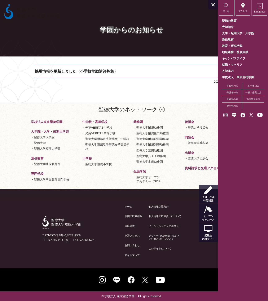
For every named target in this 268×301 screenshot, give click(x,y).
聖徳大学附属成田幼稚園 (130, 139)
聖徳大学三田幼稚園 (127, 150)
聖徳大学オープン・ (127, 179)
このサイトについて (137, 248)
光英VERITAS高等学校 (77, 133)
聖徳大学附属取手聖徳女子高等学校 (84, 146)
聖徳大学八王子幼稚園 (128, 156)
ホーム (105, 206)
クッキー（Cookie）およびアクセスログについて (141, 237)
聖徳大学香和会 (175, 143)
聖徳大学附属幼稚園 (127, 127)
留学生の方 (232, 106)
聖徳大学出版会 (175, 158)
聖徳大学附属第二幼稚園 (130, 133)
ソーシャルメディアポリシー (142, 226)
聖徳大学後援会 (175, 127)
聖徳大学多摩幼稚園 (127, 161)
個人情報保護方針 (136, 206)
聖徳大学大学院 (21, 137)
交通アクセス (109, 235)
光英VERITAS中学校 (75, 127)
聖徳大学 (17, 143)
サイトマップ (109, 255)
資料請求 (107, 226)
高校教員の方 (253, 99)
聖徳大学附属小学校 (75, 164)
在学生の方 (253, 86)
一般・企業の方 (253, 92)
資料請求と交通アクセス (179, 168)
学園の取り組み (110, 216)
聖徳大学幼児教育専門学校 (29, 179)
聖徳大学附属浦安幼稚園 (130, 144)
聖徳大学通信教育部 (24, 164)
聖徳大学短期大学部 (24, 148)
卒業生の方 (232, 86)
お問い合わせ (109, 245)
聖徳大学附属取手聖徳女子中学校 (84, 139)
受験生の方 (232, 99)
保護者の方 (232, 92)
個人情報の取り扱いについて (142, 216)
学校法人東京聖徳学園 (24, 122)
